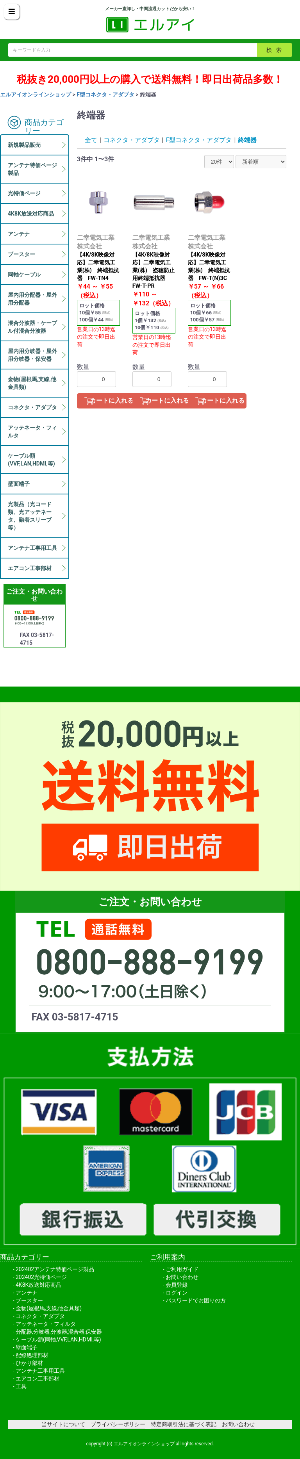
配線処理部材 (32, 1355)
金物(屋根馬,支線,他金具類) (49, 1308)
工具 (21, 1386)
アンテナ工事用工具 (40, 1371)
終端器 (247, 140)
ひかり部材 (29, 1363)
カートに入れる (112, 400)
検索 (276, 50)
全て (91, 140)
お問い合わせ (182, 1277)
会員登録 (177, 1285)
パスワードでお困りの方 (196, 1300)
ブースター (29, 1300)
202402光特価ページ (41, 1277)
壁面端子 (27, 1347)
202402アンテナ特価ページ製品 (55, 1269)
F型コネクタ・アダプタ (105, 94)
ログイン (177, 1293)
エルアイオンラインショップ (35, 94)
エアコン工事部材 (37, 1378)
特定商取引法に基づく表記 (183, 1424)
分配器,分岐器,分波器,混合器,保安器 (59, 1332)
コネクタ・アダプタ (132, 140)
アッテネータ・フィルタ (46, 1324)
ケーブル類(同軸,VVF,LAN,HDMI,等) (58, 1339)
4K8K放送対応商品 (38, 1285)
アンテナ (27, 1293)
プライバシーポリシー (118, 1424)
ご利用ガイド (182, 1269)
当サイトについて (63, 1424)
